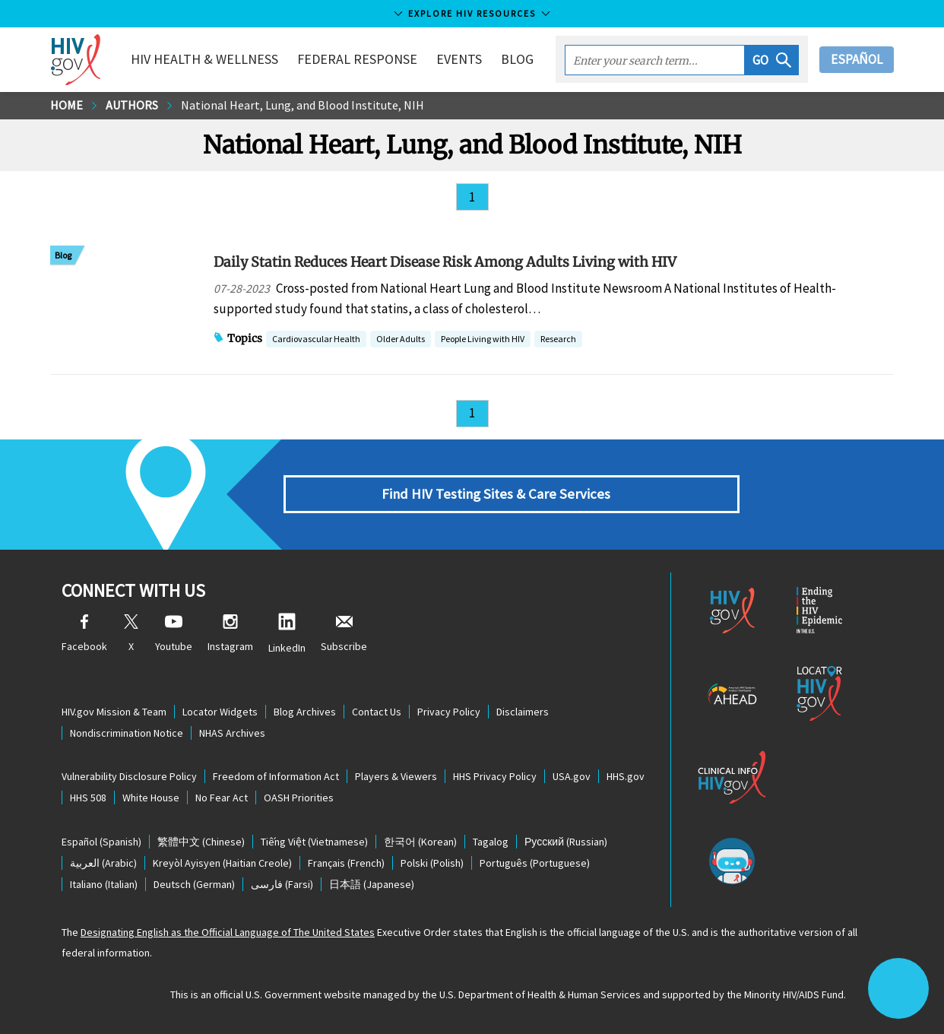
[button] (772, 60)
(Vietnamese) (314, 841)
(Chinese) (201, 841)
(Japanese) (371, 884)
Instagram (230, 633)
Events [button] (459, 59)
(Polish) (432, 863)
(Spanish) (101, 841)
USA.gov (572, 776)
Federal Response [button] (357, 59)
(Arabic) (103, 863)
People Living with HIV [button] (482, 340)
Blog (517, 59)
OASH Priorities (299, 797)
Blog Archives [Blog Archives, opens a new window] (305, 711)
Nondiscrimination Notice (126, 733)
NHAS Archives (232, 733)
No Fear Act (221, 797)
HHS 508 (88, 797)
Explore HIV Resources (472, 13)
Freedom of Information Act (276, 776)
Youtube (173, 633)
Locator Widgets (220, 711)
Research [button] (558, 340)
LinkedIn (287, 634)
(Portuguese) (535, 863)
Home (66, 105)
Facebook (84, 633)
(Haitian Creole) (222, 863)
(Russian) (565, 841)
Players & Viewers (396, 776)
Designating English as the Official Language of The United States (228, 932)
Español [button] (856, 59)
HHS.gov (626, 776)
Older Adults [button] (400, 340)
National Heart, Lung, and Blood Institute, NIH (302, 105)
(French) (346, 863)
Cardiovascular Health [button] (316, 340)
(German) (194, 884)
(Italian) (104, 884)
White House (150, 797)
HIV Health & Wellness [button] (204, 59)
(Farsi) (282, 884)
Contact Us (376, 711)
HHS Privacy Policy (495, 776)
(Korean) (420, 841)
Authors (132, 105)
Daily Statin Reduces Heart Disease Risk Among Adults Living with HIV (445, 262)
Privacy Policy (448, 711)
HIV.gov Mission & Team (114, 711)
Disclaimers (522, 711)
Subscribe (344, 633)
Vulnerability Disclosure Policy (129, 776)
